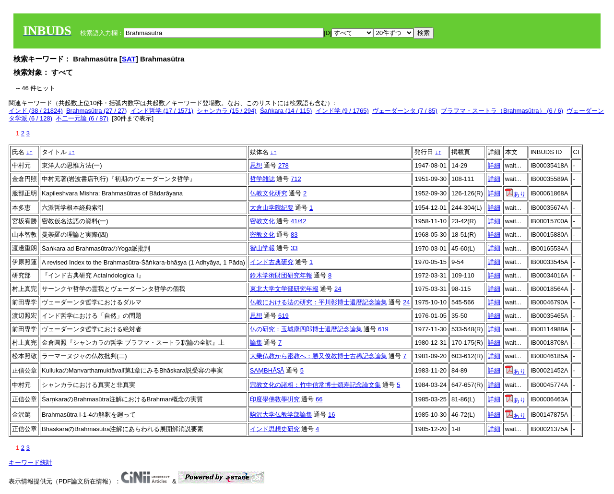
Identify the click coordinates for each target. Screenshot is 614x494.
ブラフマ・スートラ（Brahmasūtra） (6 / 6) (502, 110)
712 (296, 178)
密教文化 (262, 221)
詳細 (494, 165)
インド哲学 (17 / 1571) (162, 110)
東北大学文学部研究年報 (284, 288)
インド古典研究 (272, 261)
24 (337, 288)
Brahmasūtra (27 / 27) (96, 110)
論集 (256, 342)
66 (319, 399)
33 (294, 248)
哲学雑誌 (262, 178)
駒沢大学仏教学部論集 (281, 414)
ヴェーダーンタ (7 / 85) (404, 110)
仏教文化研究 (268, 193)
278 (283, 165)
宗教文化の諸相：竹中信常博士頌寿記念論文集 (315, 384)
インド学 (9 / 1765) (342, 110)
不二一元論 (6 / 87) (82, 118)
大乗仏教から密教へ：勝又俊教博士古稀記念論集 (318, 356)
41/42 (299, 221)
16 (331, 414)
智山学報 (262, 248)
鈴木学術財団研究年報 (281, 275)
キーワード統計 (30, 462)
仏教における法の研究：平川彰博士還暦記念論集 (318, 302)
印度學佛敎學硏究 (275, 399)
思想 (256, 165)
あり (515, 194)
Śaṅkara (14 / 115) (286, 110)
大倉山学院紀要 (272, 207)
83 (294, 234)
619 (283, 315)
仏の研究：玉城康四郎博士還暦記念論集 (306, 329)
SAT (129, 59)
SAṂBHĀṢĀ (267, 370)
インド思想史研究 (275, 429)
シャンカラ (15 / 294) (226, 110)
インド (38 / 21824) (36, 110)
